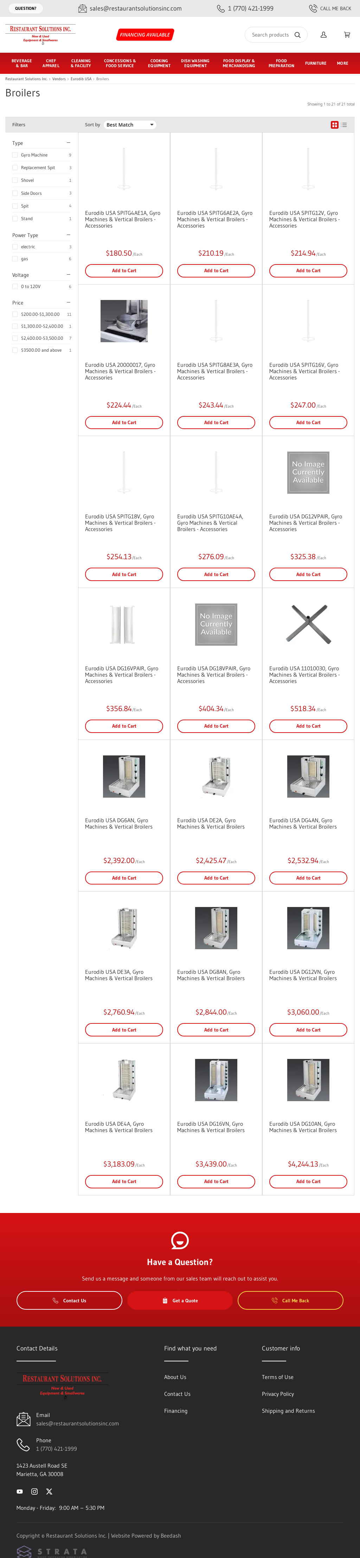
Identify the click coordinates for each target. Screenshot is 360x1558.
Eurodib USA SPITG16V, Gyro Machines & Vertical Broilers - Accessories (304, 371)
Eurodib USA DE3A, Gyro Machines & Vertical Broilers (119, 975)
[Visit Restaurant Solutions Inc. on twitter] (49, 1490)
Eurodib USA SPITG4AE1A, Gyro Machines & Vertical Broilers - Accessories (122, 219)
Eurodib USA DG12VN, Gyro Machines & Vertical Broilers (303, 975)
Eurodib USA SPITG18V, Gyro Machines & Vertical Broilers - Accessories (120, 522)
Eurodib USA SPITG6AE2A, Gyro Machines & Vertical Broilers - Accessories (214, 219)
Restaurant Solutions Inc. (26, 79)
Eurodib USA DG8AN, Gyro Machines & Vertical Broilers (211, 975)
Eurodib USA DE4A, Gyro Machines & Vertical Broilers (119, 1126)
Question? (26, 8)
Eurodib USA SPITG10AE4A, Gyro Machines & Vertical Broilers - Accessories (210, 522)
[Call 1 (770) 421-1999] (245, 8)
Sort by (92, 124)
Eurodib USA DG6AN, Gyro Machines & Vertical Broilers (119, 823)
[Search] (276, 35)
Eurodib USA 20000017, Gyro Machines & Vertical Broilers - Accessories (120, 371)
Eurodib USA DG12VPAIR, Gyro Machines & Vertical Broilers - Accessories (305, 522)
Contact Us (69, 1300)
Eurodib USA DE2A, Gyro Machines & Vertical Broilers (211, 823)
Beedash (171, 1535)
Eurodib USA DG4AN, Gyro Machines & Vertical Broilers (303, 823)
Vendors (59, 79)
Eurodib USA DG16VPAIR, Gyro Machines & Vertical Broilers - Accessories (121, 674)
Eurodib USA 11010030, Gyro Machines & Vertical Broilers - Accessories (304, 674)
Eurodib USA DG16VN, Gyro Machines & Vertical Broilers (211, 1126)
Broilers (102, 79)
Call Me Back (330, 8)
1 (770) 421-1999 (56, 1448)
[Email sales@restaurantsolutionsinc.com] (130, 8)
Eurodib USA (81, 79)
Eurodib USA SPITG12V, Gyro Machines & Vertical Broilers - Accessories (304, 219)
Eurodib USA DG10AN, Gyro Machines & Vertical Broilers (303, 1126)
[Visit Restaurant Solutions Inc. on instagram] (34, 1490)
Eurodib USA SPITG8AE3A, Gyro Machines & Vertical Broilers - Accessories (214, 371)
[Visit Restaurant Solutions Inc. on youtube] (20, 1490)
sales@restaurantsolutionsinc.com (77, 1423)
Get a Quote (180, 1300)
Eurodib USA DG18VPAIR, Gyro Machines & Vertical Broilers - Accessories (213, 674)
